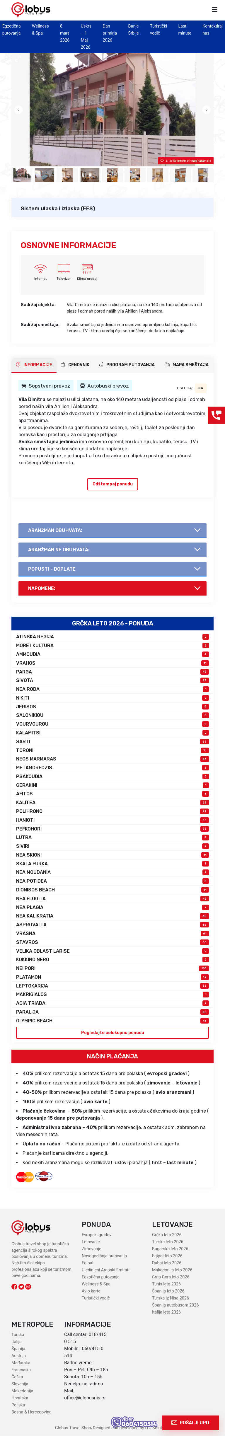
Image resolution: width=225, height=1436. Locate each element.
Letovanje (91, 1242)
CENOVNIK (75, 364)
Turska (17, 1334)
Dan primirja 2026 (110, 33)
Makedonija (22, 1391)
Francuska (21, 1369)
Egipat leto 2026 (167, 1256)
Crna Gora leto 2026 (170, 1277)
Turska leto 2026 (167, 1242)
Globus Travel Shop (73, 1427)
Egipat (87, 1263)
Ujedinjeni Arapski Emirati (105, 1270)
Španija (18, 1348)
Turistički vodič (96, 1298)
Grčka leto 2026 (167, 1235)
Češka (17, 1376)
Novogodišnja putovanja (104, 1256)
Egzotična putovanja (101, 1277)
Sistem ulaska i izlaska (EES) (58, 208)
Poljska (18, 1405)
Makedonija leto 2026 (172, 1270)
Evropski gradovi (97, 1235)
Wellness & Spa (96, 1284)
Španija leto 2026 (168, 1291)
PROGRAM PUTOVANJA (127, 364)
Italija (16, 1341)
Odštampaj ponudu (113, 484)
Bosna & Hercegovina (31, 1412)
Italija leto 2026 (166, 1312)
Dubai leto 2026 (166, 1263)
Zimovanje (91, 1249)
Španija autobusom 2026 (175, 1305)
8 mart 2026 (64, 33)
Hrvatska (19, 1398)
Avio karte (91, 1291)
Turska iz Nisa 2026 (170, 1298)
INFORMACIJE (34, 364)
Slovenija (19, 1384)
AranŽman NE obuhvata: (58, 549)
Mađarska (20, 1362)
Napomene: (41, 588)
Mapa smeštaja (187, 364)
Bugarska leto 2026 (170, 1249)
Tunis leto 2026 (166, 1284)
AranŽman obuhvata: (55, 530)
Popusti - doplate (52, 569)
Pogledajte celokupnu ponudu (112, 1032)
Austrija (18, 1355)
